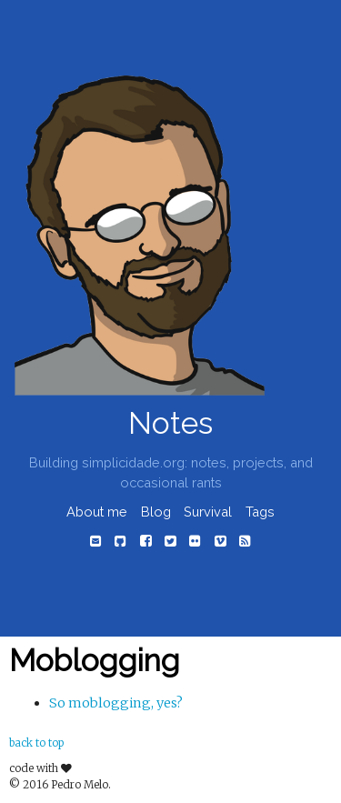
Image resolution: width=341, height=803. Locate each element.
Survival (208, 511)
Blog (156, 511)
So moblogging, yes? (116, 703)
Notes (170, 423)
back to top (36, 743)
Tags (260, 511)
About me (96, 511)
